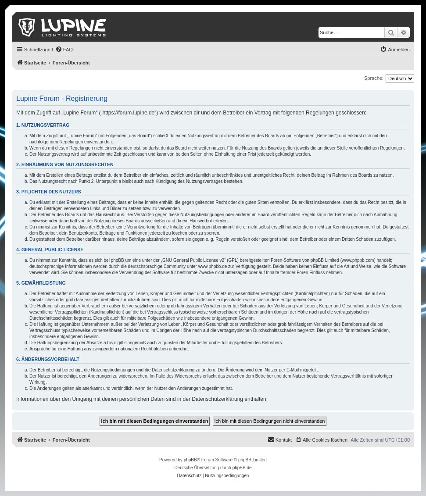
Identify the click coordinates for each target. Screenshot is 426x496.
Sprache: (373, 78)
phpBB (190, 459)
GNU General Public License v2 (193, 260)
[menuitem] (64, 49)
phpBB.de (242, 467)
